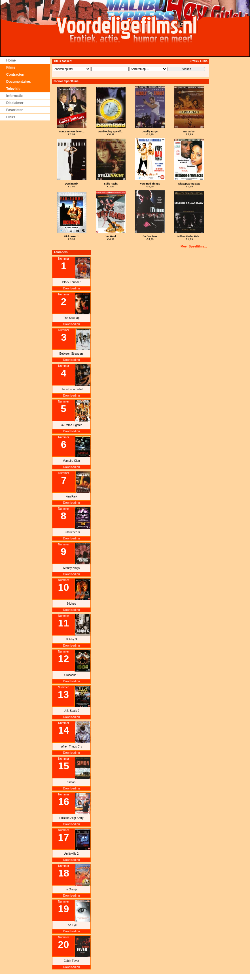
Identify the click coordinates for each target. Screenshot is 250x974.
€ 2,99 (71, 133)
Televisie (13, 89)
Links (10, 117)
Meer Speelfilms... (194, 246)
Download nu (71, 288)
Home (11, 60)
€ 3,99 (71, 238)
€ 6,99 (150, 185)
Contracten (15, 75)
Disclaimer (15, 103)
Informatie (14, 96)
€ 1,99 (150, 133)
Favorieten (15, 110)
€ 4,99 (110, 238)
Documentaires (18, 82)
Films (10, 67)
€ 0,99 (110, 133)
